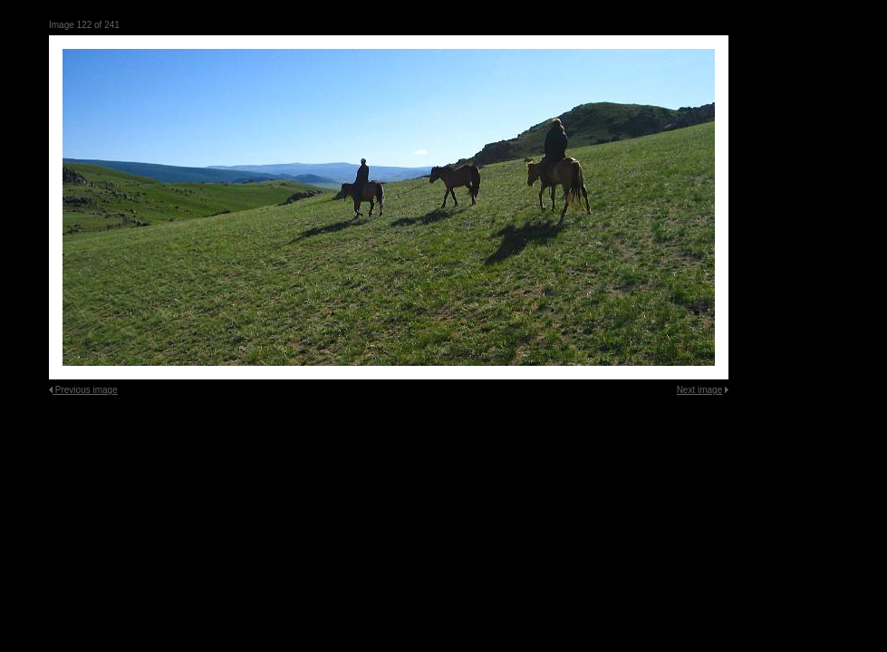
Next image (700, 390)
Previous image (86, 390)
